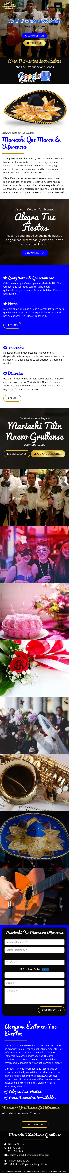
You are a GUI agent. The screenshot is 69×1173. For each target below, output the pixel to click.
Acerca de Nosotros (48, 453)
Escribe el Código (30, 969)
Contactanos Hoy (34, 1124)
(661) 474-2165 (14, 1151)
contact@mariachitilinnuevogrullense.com (27, 1154)
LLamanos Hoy (35, 252)
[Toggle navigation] (58, 5)
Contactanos (16, 453)
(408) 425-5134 (14, 1147)
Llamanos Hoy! (34, 35)
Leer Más (12, 325)
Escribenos (34, 43)
